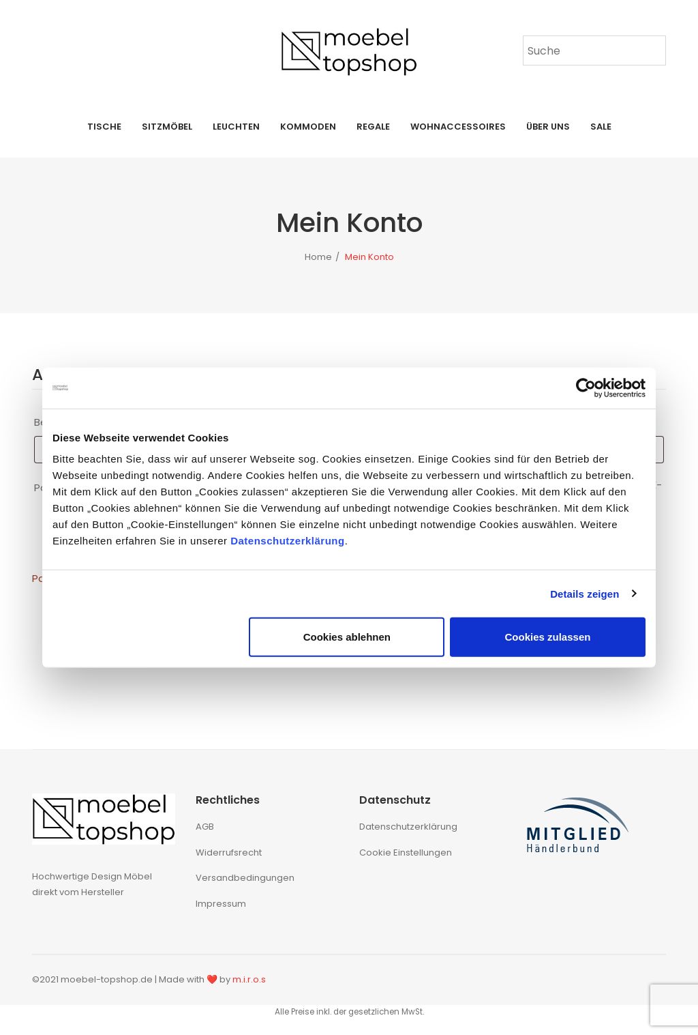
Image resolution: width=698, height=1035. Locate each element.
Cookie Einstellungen (405, 852)
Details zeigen (584, 593)
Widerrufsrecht (229, 852)
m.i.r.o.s (249, 979)
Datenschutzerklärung (287, 540)
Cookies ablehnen (347, 637)
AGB (205, 826)
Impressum (221, 903)
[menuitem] (104, 127)
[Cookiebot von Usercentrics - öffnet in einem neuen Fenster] (586, 387)
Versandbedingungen (245, 877)
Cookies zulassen (548, 637)
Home (318, 256)
